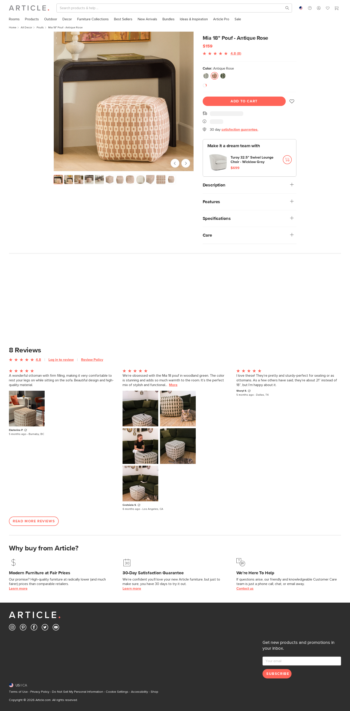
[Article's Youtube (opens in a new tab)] (56, 628)
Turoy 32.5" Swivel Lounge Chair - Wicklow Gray (252, 160)
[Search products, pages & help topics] (285, 8)
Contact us (245, 588)
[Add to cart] (287, 159)
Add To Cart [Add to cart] (244, 101)
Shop (154, 691)
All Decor (26, 27)
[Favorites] (327, 8)
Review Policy (92, 360)
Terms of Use (18, 691)
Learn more (18, 588)
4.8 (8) (236, 53)
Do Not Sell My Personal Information (77, 691)
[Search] (170, 8)
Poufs (40, 27)
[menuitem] (14, 19)
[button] (309, 8)
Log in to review (61, 360)
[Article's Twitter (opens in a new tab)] (45, 628)
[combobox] (300, 8)
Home (12, 27)
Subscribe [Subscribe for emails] (277, 674)
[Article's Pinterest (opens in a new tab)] (23, 628)
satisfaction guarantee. (239, 129)
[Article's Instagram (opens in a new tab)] (12, 628)
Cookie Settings (117, 691)
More (173, 385)
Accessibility (139, 691)
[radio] (206, 75)
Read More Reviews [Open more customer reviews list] (34, 521)
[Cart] (336, 8)
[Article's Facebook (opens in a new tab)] (34, 628)
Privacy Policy (39, 691)
